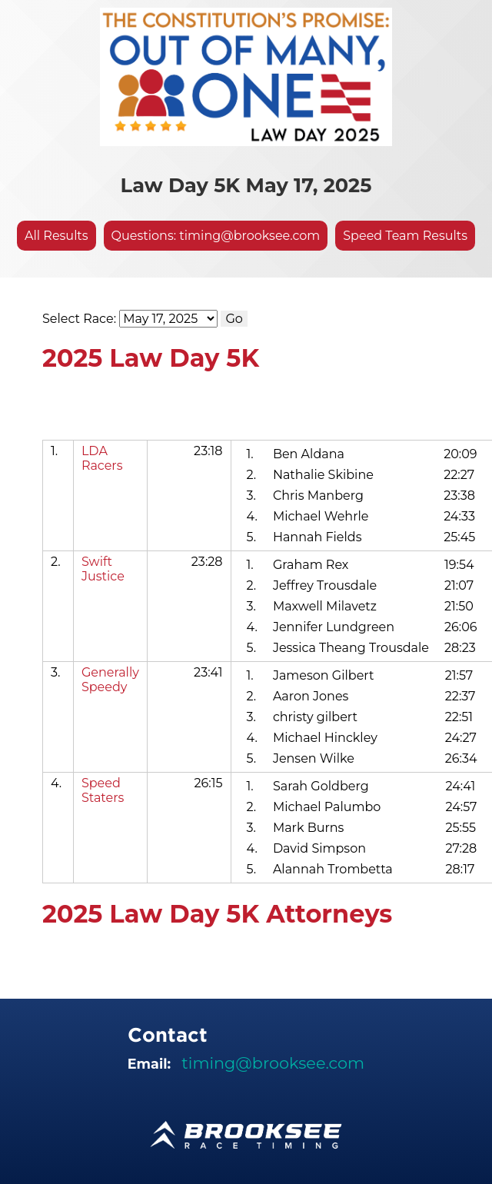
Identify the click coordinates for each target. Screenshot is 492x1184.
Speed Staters (103, 790)
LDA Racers (102, 458)
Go (233, 318)
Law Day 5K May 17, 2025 (246, 185)
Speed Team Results (405, 235)
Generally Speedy (110, 679)
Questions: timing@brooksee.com (216, 235)
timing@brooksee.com (272, 1063)
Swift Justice (103, 569)
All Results (56, 235)
